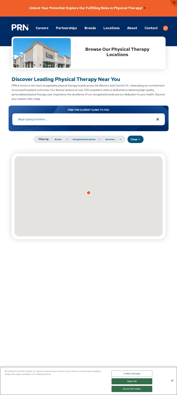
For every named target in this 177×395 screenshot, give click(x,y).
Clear (134, 139)
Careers (42, 28)
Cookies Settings (132, 373)
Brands (90, 28)
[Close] (172, 380)
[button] (165, 27)
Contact (151, 28)
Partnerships (66, 28)
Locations (111, 28)
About (132, 28)
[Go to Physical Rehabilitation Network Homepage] (20, 27)
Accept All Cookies (132, 389)
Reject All (131, 381)
